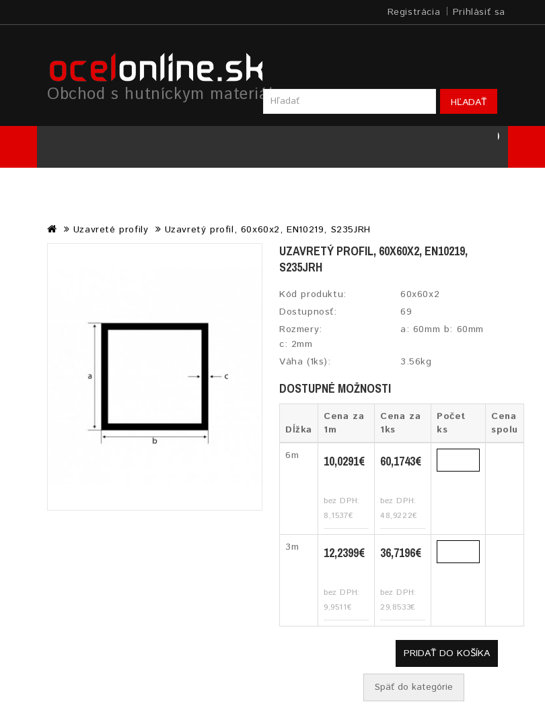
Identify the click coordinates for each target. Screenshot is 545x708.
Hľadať (468, 102)
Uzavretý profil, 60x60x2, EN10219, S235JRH (268, 229)
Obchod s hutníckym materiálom (171, 94)
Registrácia (414, 12)
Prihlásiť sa (479, 12)
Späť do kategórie (414, 687)
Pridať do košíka (447, 653)
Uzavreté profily (111, 229)
